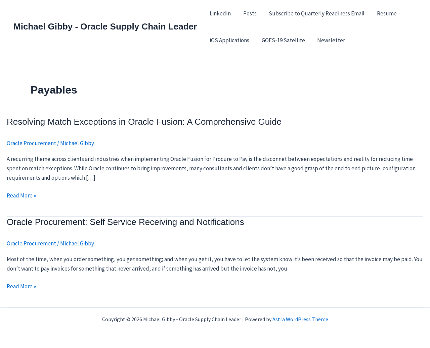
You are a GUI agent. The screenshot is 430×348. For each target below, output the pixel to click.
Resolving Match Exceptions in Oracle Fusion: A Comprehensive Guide (144, 122)
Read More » (21, 195)
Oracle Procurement (31, 143)
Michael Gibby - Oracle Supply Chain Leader (105, 26)
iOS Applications (229, 40)
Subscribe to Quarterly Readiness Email (314, 13)
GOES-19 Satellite (282, 40)
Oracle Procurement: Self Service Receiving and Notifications (125, 222)
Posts (248, 13)
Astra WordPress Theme (300, 319)
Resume (384, 13)
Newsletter (329, 40)
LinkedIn (219, 13)
